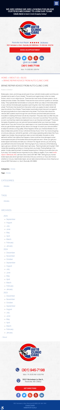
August (9, 223)
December (10, 253)
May (8, 233)
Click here (18, 14)
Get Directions (30, 388)
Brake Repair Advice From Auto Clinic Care (26, 80)
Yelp (36, 58)
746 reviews (44, 42)
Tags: (4, 195)
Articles (12, 169)
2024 (6, 249)
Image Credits (30, 405)
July (8, 226)
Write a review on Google (30, 58)
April (8, 236)
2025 (6, 216)
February (9, 243)
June (8, 229)
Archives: (6, 210)
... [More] (4, 337)
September (10, 219)
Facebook (18, 58)
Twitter (24, 58)
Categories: (7, 180)
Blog (23, 78)
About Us (14, 78)
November (10, 256)
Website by (30, 407)
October (9, 259)
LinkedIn (41, 58)
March (8, 239)
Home (4, 78)
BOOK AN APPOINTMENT (30, 50)
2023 (6, 293)
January (9, 246)
